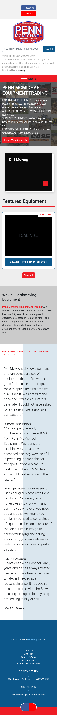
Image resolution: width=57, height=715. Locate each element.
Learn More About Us (15, 140)
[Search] (22, 49)
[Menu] (24, 78)
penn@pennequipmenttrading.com (28, 695)
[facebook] (28, 7)
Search (49, 48)
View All (28, 275)
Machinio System (19, 639)
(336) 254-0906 (28, 687)
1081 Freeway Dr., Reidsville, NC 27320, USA (28, 679)
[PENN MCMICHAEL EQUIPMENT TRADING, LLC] (28, 632)
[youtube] (28, 13)
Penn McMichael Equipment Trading (22, 307)
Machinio (42, 639)
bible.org (20, 70)
